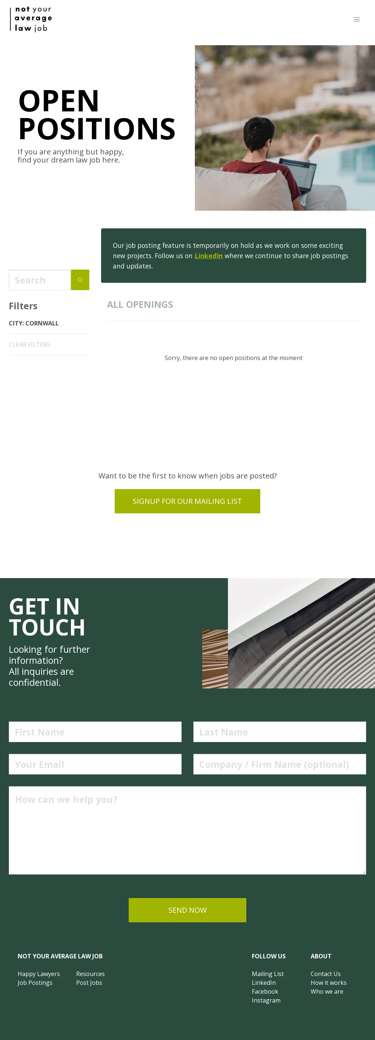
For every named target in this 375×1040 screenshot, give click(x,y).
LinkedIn (208, 255)
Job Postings (35, 983)
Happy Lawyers (39, 974)
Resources (90, 974)
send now (187, 910)
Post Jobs (89, 983)
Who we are (327, 991)
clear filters (29, 345)
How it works (329, 983)
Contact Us (326, 974)
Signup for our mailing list (187, 501)
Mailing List (268, 974)
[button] (356, 19)
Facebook (265, 991)
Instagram (266, 1000)
